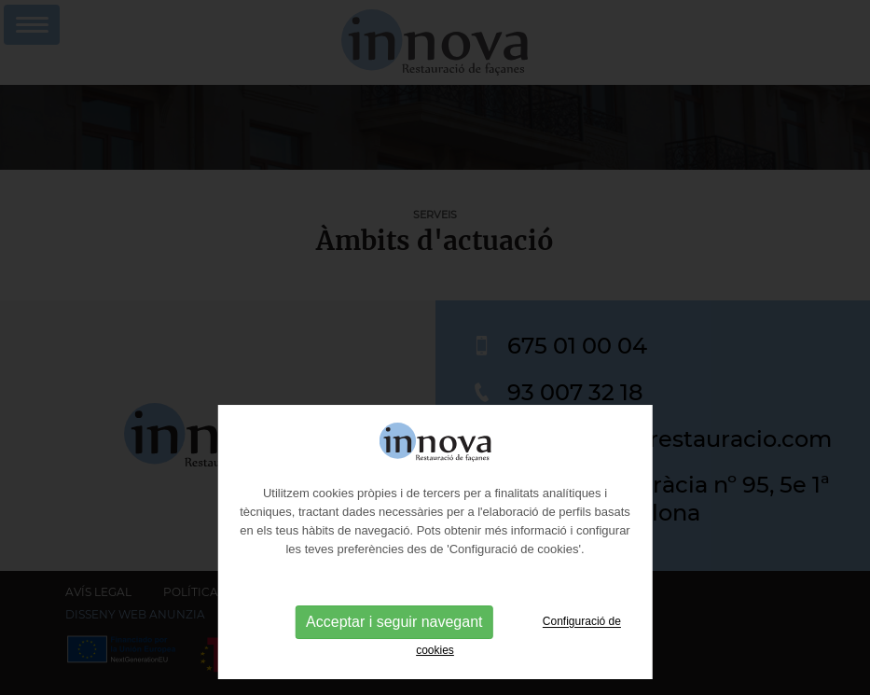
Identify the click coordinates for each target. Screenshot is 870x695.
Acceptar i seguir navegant (394, 654)
